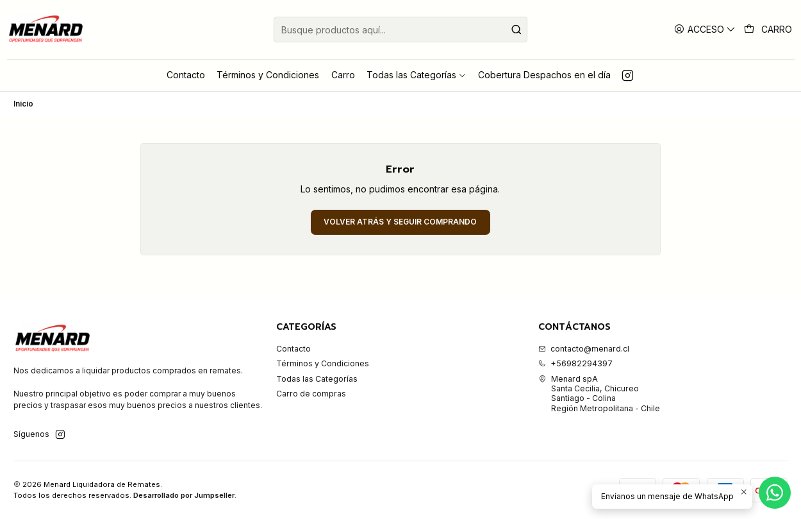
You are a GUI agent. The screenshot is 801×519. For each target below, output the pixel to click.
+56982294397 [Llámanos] (575, 363)
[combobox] (400, 29)
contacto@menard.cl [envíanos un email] (583, 348)
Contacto (293, 348)
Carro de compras (311, 393)
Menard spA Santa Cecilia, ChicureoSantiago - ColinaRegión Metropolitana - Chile (599, 393)
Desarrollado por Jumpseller (184, 495)
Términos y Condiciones (322, 363)
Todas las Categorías (317, 379)
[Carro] (768, 29)
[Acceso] (705, 29)
